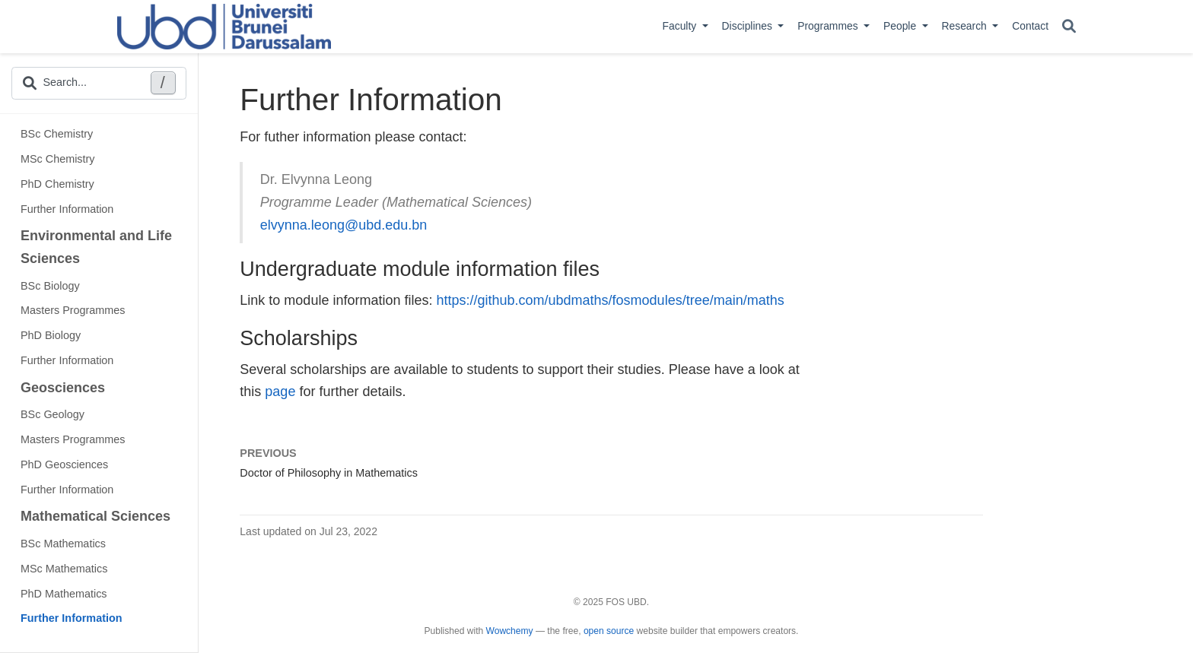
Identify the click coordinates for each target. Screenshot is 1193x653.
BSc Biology (50, 286)
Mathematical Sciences (95, 516)
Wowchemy (509, 631)
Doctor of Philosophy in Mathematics (329, 473)
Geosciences (63, 387)
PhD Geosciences (64, 464)
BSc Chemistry (57, 134)
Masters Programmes (73, 310)
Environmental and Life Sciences (96, 247)
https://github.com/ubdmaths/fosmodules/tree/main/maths (610, 300)
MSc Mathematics (64, 569)
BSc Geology (52, 414)
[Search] (1069, 27)
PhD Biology (51, 335)
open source (609, 631)
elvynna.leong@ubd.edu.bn (343, 225)
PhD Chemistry (57, 184)
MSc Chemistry (58, 159)
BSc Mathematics (63, 543)
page (280, 391)
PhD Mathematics (64, 594)
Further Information (67, 209)
